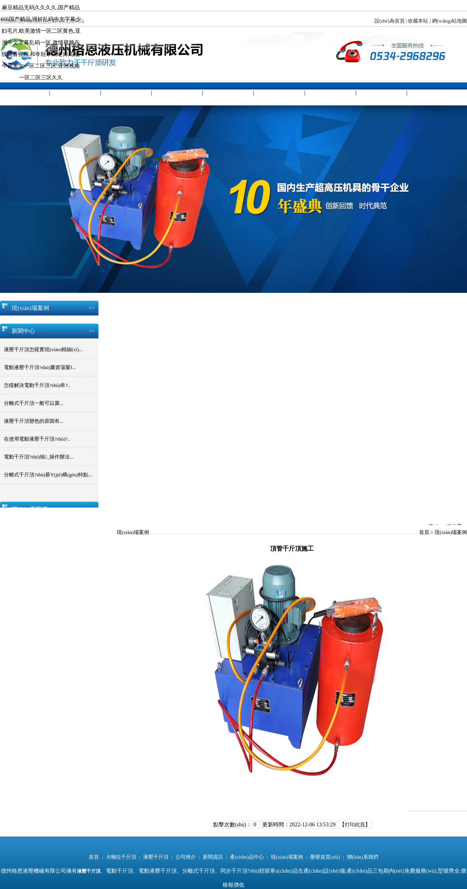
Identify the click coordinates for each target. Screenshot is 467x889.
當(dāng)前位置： (447, 524)
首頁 (24, 94)
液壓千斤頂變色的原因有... (33, 421)
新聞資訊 (228, 94)
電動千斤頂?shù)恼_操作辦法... (39, 457)
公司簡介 (177, 94)
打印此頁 (355, 825)
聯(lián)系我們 (432, 94)
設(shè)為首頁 (389, 21)
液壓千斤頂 (126, 94)
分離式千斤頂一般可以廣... (33, 403)
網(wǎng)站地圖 (449, 21)
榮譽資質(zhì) (381, 94)
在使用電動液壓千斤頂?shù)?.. (37, 439)
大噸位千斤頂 (75, 94)
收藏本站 (418, 21)
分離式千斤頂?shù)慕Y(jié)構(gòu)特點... (48, 475)
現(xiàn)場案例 (330, 94)
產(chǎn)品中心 (279, 94)
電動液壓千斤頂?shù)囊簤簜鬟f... (40, 367)
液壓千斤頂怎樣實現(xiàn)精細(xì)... (43, 349)
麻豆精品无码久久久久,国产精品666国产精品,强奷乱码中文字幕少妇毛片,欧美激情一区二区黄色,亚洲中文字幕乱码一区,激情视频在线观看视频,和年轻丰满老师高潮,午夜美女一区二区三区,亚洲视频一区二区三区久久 (41, 42)
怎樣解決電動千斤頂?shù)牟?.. (37, 385)
